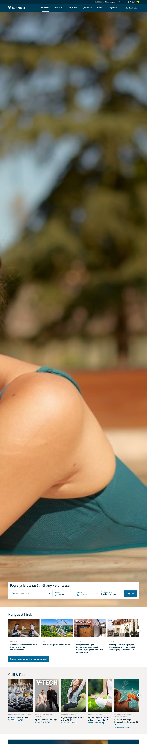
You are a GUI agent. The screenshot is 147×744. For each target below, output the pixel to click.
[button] (31, 593)
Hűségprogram (110, 2)
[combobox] (31, 593)
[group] (24, 637)
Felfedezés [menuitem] (45, 8)
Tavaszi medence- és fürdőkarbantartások (29, 659)
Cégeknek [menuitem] (113, 8)
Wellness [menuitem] (100, 8)
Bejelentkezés (131, 8)
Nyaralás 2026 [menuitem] (87, 8)
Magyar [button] (132, 2)
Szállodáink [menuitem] (58, 8)
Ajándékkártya (98, 2)
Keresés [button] (121, 2)
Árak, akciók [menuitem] (72, 8)
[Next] (138, 630)
